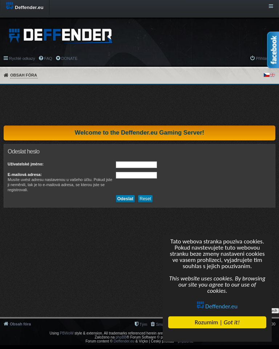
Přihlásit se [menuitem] (265, 58)
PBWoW (67, 333)
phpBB (121, 337)
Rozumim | (217, 322)
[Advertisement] (139, 105)
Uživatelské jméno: (26, 164)
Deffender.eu (217, 306)
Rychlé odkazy (22, 58)
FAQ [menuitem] (48, 58)
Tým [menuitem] (143, 324)
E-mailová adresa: (25, 174)
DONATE (69, 58)
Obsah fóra (23, 75)
